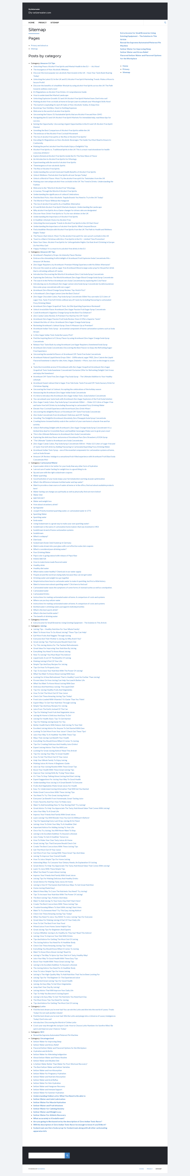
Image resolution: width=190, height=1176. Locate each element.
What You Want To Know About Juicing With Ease (54, 676)
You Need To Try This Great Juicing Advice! (51, 798)
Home (31, 25)
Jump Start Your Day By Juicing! (46, 990)
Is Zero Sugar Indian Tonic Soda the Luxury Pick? (53, 337)
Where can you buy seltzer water (46, 603)
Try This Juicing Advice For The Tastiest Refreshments (55, 648)
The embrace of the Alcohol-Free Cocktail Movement (55, 136)
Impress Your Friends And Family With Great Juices (54, 817)
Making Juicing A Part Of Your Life (47, 664)
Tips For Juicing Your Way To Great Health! (51, 756)
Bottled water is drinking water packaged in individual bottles (58, 609)
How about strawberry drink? (45, 507)
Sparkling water (39, 520)
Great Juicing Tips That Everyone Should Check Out (54, 644)
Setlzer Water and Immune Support (47, 1092)
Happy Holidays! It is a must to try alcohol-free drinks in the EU (59, 251)
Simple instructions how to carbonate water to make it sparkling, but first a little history (69, 584)
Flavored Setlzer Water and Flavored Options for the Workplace (59, 1050)
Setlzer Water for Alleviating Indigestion (50, 1057)
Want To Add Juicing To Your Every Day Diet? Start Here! (57, 903)
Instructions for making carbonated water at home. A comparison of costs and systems (69, 600)
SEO (42, 1034)
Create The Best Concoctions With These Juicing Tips (55, 849)
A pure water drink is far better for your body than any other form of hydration (65, 469)
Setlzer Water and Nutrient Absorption (49, 1079)
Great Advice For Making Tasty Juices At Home (53, 884)
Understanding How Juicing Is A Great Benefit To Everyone (57, 785)
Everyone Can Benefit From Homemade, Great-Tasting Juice (58, 801)
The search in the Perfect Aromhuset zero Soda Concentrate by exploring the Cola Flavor (70, 283)
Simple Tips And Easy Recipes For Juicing (50, 667)
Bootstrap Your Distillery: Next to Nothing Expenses (55, 110)
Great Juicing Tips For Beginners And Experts (52, 932)
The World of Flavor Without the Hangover (51, 203)
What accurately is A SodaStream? (48, 1121)
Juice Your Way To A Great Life (46, 814)
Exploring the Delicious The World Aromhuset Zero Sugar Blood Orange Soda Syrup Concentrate (73, 280)
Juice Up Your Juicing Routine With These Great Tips (55, 769)
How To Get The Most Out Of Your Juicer (50, 696)
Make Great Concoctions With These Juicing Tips (54, 795)
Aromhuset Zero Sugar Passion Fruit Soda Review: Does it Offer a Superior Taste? (66, 321)
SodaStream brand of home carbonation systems (53, 532)
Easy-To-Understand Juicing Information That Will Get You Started (61, 791)
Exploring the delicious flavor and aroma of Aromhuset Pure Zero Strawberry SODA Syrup (70, 440)
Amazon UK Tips (47, 254)
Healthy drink (39, 568)
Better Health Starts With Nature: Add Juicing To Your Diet (57, 727)
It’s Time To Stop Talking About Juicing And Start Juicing (56, 779)
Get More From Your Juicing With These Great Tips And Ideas (59, 855)
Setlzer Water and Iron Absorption (47, 1073)
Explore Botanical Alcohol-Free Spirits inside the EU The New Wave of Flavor (65, 158)
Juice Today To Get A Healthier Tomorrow (50, 839)
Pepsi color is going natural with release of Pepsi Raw (55, 558)
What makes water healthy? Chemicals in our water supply (57, 574)
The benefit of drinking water (45, 619)
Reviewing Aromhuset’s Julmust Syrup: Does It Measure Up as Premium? (63, 328)
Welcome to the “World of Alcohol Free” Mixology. (54, 190)
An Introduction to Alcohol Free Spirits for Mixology (55, 162)
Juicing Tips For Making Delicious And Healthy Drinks (55, 881)
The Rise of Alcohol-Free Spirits (46, 171)
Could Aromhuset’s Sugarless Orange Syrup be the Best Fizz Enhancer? (62, 315)
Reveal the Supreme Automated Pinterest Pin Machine (55, 1038)
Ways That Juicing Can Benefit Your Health (51, 740)
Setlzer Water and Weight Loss (47, 1114)
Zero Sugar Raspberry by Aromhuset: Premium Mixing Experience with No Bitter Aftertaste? (71, 267)
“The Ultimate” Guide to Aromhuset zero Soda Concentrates (58, 443)
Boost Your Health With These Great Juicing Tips (53, 772)
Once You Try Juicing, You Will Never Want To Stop (54, 833)
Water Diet (38, 497)
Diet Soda (37, 542)
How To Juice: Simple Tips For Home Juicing (51, 862)
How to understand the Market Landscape (50, 98)
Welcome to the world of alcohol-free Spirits (51, 114)
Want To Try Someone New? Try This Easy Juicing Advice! (57, 913)
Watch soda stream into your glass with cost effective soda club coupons (63, 548)
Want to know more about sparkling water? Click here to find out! (60, 587)
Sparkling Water (40, 516)
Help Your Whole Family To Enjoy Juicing (50, 763)
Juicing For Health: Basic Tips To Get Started (52, 721)
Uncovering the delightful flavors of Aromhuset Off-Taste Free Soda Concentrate (66, 414)
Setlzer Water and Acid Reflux (45, 1082)
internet (44, 622)
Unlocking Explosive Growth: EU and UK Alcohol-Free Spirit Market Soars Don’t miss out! (70, 101)
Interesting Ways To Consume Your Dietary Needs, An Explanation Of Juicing (65, 865)
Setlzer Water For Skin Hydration (47, 1086)
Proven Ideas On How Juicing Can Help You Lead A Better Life (59, 683)
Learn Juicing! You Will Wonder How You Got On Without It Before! (61, 820)
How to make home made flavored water (50, 564)
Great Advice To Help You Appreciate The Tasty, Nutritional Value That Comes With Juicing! (71, 811)
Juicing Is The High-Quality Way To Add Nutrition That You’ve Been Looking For (66, 977)
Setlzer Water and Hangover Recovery (49, 1089)
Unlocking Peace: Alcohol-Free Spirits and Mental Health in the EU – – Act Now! (66, 69)
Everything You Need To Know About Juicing (51, 654)
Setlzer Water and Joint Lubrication (49, 1102)
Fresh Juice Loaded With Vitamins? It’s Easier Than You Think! (58, 702)
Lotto (43, 1009)
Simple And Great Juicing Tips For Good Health (52, 983)
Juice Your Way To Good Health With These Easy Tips (55, 961)
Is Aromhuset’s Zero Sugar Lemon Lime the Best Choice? (56, 296)
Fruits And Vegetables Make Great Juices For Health (55, 788)
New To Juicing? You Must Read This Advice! (52, 657)
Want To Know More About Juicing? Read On (52, 954)
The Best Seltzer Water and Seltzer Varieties (51, 1070)
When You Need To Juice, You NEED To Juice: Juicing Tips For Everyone (62, 919)
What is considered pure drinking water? (50, 552)
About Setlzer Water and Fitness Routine (50, 1060)
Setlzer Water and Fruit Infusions (48, 1108)
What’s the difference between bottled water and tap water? (58, 485)
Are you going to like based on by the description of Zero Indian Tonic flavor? (67, 1124)
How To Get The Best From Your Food (49, 926)
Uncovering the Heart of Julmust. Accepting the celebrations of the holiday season (67, 392)
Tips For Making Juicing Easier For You (49, 724)
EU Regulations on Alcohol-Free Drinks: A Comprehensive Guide (60, 94)
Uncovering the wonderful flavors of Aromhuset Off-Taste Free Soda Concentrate (67, 357)
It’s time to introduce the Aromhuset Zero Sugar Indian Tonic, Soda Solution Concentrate (69, 398)
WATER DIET (39, 501)
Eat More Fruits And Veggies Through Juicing (52, 638)
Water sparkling (40, 478)
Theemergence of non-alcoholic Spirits (49, 168)
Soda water (38, 523)
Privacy (43, 25)
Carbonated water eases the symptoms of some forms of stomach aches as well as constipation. (72, 590)
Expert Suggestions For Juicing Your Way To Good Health (57, 782)
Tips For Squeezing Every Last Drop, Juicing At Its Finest (56, 823)
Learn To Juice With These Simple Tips (49, 871)
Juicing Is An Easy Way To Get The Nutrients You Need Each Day (60, 999)
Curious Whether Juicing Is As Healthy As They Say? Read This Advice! (62, 935)
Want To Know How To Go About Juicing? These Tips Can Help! (60, 635)
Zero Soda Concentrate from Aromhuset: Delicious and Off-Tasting (61, 417)
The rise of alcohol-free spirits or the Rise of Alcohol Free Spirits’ (60, 139)
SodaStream (38, 536)
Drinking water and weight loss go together (51, 580)
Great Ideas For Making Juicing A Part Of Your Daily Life (56, 922)
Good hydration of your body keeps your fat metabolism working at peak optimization (69, 481)
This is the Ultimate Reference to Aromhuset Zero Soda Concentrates (62, 437)
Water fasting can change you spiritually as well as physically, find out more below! (67, 494)
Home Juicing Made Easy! (44, 890)
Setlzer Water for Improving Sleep (47, 1044)
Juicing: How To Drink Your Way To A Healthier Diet (55, 827)
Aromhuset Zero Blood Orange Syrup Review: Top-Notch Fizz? (59, 293)
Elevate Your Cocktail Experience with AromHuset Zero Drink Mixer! (62, 411)
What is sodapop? (40, 539)
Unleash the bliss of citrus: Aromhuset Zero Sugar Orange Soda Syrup (61, 325)
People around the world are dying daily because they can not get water (62, 577)
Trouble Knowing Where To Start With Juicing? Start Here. (57, 910)
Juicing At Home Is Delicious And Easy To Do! (52, 718)
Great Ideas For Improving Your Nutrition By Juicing (54, 651)
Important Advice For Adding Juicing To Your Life (53, 830)
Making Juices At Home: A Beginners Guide (51, 766)
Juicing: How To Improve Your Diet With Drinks (53, 938)
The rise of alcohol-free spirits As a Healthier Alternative (56, 206)
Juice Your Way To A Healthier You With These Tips (54, 737)
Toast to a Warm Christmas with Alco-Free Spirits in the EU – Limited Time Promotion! (69, 241)
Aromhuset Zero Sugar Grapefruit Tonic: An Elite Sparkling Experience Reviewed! (66, 309)
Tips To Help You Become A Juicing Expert (51, 996)
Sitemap (55, 25)
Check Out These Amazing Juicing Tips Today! (52, 699)
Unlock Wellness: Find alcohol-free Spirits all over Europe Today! (60, 178)
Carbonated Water (49, 465)
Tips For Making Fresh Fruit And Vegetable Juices (54, 715)
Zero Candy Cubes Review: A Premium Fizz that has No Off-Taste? (60, 318)
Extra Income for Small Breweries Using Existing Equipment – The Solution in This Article (70, 625)
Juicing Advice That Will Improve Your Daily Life (53, 993)
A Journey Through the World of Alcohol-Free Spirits (55, 194)
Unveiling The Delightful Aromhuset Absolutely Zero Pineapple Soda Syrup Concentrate (69, 421)
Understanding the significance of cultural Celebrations (56, 197)
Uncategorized (47, 1041)
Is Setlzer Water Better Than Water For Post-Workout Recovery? (60, 1066)
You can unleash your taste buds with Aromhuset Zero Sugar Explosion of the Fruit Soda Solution (72, 401)
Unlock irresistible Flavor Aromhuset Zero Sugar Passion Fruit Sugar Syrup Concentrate (69, 312)
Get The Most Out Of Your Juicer (47, 852)
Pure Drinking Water (41, 555)
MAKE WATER (39, 561)
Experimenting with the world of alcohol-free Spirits (54, 165)
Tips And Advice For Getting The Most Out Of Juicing (55, 942)
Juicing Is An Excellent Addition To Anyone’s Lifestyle (55, 836)
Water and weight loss (42, 504)
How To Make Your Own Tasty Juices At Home (52, 843)
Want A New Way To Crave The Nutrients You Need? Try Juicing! (60, 894)
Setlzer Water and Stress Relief (46, 1047)
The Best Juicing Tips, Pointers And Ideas (50, 900)
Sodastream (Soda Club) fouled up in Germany (52, 545)
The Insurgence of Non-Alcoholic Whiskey (50, 72)
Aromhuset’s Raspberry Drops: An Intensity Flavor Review (57, 257)
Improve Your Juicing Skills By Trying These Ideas (53, 775)
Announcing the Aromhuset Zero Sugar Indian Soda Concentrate (59, 395)
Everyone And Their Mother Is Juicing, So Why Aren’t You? (57, 641)
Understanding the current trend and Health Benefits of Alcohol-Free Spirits (64, 174)
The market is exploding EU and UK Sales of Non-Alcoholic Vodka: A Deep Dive (66, 107)
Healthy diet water (41, 571)
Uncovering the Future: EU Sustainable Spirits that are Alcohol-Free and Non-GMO (67, 117)
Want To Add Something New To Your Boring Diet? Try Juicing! (59, 807)
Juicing (43, 628)
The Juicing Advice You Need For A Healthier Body (54, 945)
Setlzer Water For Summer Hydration (48, 1095)
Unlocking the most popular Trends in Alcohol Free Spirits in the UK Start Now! (66, 225)
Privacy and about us (39, 48)
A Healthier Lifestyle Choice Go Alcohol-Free (52, 222)
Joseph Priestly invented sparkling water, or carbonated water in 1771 (62, 513)
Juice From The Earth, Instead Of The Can (50, 712)
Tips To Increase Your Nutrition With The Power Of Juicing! (58, 673)
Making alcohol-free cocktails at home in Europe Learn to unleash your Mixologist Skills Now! (72, 104)
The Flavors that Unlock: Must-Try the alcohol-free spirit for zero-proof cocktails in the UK (71, 238)
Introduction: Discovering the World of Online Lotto (54, 1025)
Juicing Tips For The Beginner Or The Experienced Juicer (56, 980)
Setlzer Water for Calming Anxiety (48, 1111)
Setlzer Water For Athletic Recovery (49, 1118)
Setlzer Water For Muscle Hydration (49, 1105)
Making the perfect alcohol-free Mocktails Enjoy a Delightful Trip (60, 149)
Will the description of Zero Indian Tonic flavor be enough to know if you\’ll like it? (69, 1127)
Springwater (38, 510)
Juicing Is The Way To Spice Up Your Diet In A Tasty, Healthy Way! (60, 958)
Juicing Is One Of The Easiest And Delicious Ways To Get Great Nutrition (63, 887)
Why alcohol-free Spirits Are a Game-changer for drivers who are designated (64, 213)
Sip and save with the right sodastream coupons (52, 475)
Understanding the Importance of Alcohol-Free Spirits (55, 219)
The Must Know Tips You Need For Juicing (51, 1002)
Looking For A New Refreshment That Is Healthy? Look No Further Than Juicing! (66, 680)
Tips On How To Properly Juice (46, 670)
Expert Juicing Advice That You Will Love (50, 750)
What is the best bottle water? (45, 616)
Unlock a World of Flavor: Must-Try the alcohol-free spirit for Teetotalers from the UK (69, 181)
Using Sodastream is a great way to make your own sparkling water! (61, 526)
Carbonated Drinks (41, 596)
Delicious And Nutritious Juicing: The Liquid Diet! (53, 689)
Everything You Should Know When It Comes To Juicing (56, 743)
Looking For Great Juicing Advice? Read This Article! (55, 753)
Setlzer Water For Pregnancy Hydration (49, 1076)
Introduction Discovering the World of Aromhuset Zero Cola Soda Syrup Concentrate (68, 277)
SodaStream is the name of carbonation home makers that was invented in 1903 (66, 529)
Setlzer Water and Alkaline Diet (46, 1063)
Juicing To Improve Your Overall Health (49, 858)
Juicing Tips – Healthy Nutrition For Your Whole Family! (56, 632)
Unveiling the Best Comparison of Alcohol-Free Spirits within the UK (61, 133)
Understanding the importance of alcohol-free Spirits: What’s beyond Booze (64, 229)
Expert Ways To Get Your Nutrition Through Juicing (54, 705)
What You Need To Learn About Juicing (49, 874)
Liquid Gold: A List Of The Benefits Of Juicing (52, 660)
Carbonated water (41, 593)
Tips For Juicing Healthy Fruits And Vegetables (52, 692)
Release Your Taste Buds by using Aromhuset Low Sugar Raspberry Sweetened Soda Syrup (70, 347)
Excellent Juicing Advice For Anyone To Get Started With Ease (58, 731)
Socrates (41, 1171)
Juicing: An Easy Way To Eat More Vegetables (52, 986)
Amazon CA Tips (47, 66)
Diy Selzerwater (44, 11)
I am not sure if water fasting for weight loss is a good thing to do (60, 472)
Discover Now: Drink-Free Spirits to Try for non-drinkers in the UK (60, 216)
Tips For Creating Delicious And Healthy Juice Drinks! (55, 747)
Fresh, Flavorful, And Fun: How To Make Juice (52, 804)
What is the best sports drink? (45, 612)
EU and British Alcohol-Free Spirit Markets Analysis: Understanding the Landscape (67, 209)
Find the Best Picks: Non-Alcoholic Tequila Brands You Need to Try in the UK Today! (68, 200)
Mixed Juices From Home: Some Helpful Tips (52, 929)
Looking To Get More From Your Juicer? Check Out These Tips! (59, 734)
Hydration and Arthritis (43, 1054)
